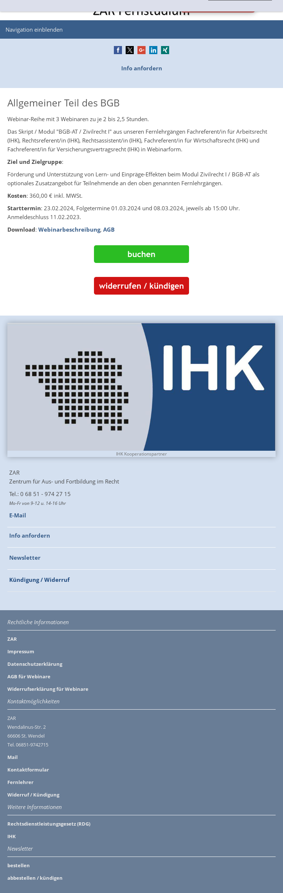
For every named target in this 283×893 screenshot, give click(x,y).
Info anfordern (141, 68)
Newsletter (25, 557)
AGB (109, 229)
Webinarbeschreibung (69, 229)
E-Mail (17, 515)
